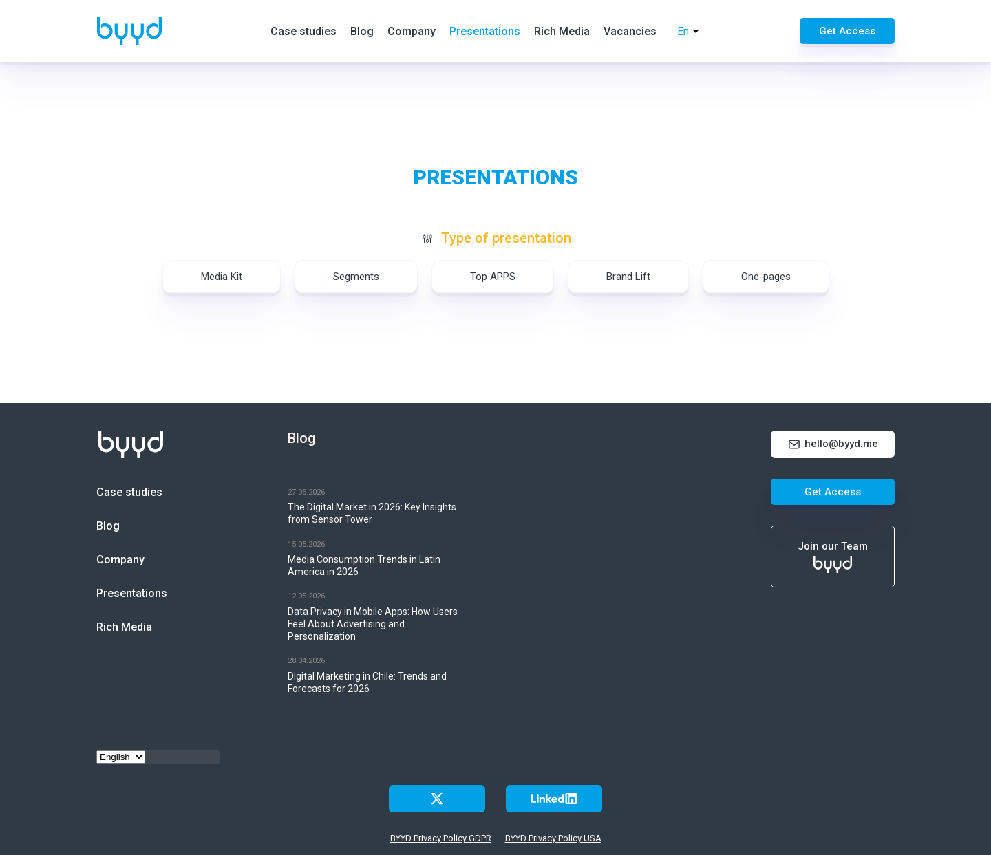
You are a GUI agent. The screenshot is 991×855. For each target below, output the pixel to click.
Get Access (847, 31)
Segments (356, 276)
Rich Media (562, 31)
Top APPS (492, 276)
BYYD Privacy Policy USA (553, 838)
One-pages (766, 276)
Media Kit (221, 276)
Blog (362, 31)
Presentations (484, 31)
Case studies (303, 31)
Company (411, 31)
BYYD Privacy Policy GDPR (440, 838)
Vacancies (630, 31)
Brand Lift (628, 276)
